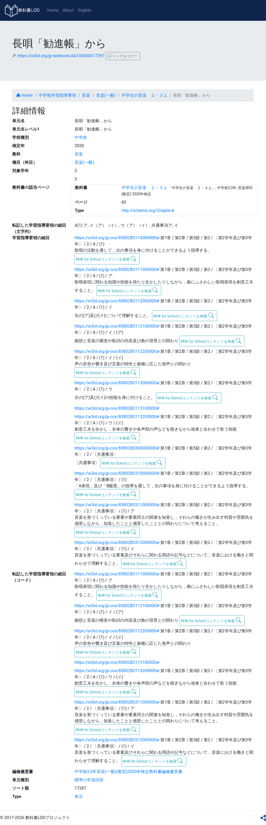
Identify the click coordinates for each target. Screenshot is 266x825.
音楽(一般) (106, 95)
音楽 (86, 95)
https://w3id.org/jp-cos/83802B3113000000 (115, 382)
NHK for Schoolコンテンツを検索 (106, 259)
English (84, 10)
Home (52, 10)
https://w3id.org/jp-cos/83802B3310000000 (115, 473)
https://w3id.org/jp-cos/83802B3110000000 (115, 237)
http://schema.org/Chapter (146, 210)
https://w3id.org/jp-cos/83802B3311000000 (115, 504)
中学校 (81, 137)
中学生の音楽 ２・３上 (144, 95)
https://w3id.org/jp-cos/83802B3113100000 (115, 408)
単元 (79, 796)
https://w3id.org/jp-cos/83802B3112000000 (115, 300)
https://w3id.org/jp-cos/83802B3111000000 (115, 269)
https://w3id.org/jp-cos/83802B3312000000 (115, 542)
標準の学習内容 (89, 779)
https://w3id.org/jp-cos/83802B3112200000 (115, 351)
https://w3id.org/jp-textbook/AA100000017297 (60, 55)
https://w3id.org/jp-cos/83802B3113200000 (115, 416)
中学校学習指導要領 (57, 95)
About (68, 10)
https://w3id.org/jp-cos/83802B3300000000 (115, 448)
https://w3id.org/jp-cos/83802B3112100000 (115, 326)
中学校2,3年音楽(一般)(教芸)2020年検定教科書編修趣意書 (128, 771)
